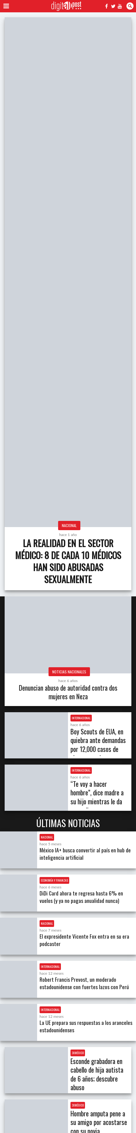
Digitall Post (66, 6)
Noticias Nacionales (69, 671)
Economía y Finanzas (54, 880)
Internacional (81, 718)
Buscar (130, 6)
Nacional (69, 525)
